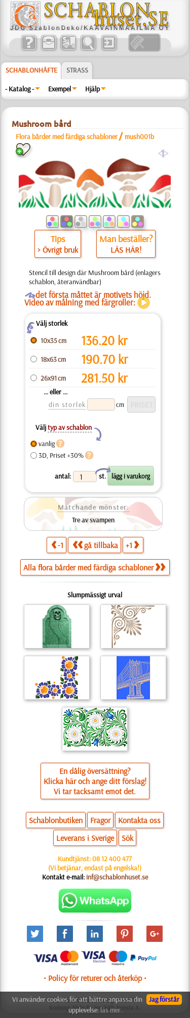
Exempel (59, 88)
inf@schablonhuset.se (117, 876)
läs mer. (111, 1009)
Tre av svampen (93, 519)
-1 (57, 545)
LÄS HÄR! (125, 250)
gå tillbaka (95, 545)
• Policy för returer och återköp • (95, 978)
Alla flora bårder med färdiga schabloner (94, 567)
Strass (77, 70)
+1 (132, 545)
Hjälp (92, 88)
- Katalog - (19, 88)
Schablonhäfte (31, 70)
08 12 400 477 (112, 858)
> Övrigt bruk (57, 250)
